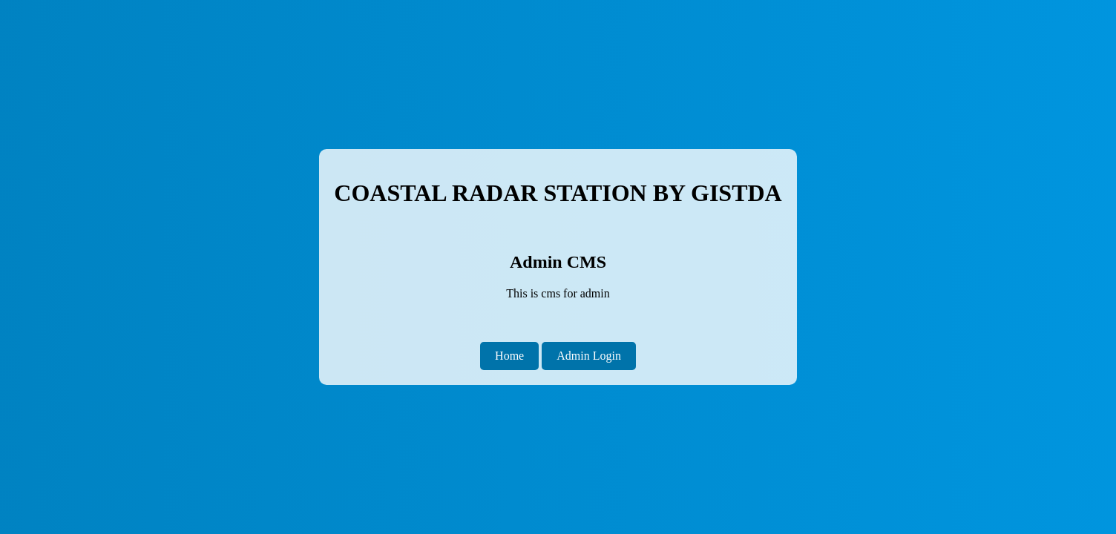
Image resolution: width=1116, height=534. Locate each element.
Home (509, 355)
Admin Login (589, 355)
